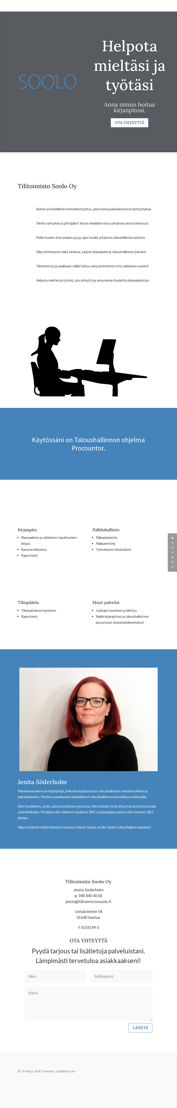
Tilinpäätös (28, 602)
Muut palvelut (106, 602)
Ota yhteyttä (129, 122)
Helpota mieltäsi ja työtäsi (129, 65)
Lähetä (140, 1027)
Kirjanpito (27, 529)
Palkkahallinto (105, 529)
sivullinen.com (65, 1071)
